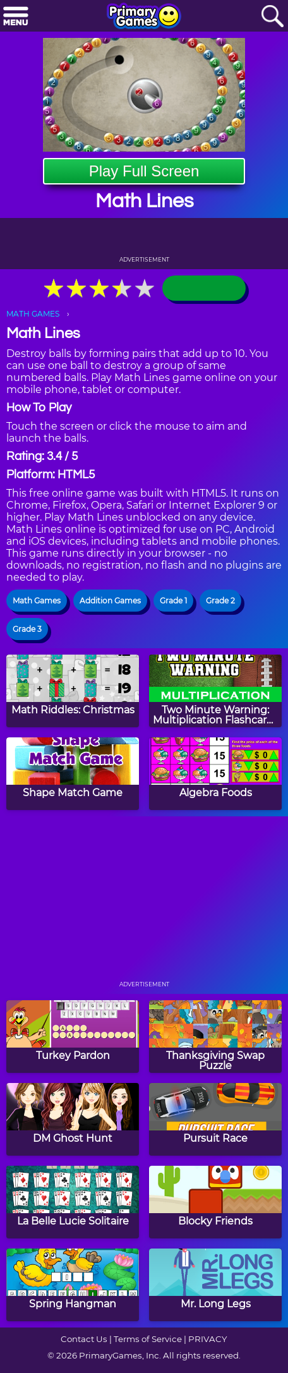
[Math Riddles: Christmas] (72, 691)
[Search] (272, 17)
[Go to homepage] (144, 17)
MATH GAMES (32, 313)
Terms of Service (148, 1339)
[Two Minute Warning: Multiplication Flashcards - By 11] (215, 691)
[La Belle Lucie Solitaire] (72, 1202)
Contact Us (84, 1339)
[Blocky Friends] (215, 1202)
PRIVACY (207, 1339)
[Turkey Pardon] (72, 1036)
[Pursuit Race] (215, 1119)
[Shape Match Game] (72, 773)
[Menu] (16, 17)
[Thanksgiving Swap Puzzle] (215, 1036)
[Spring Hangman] (72, 1285)
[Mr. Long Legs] (215, 1285)
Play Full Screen (144, 170)
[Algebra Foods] (215, 773)
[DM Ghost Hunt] (72, 1119)
